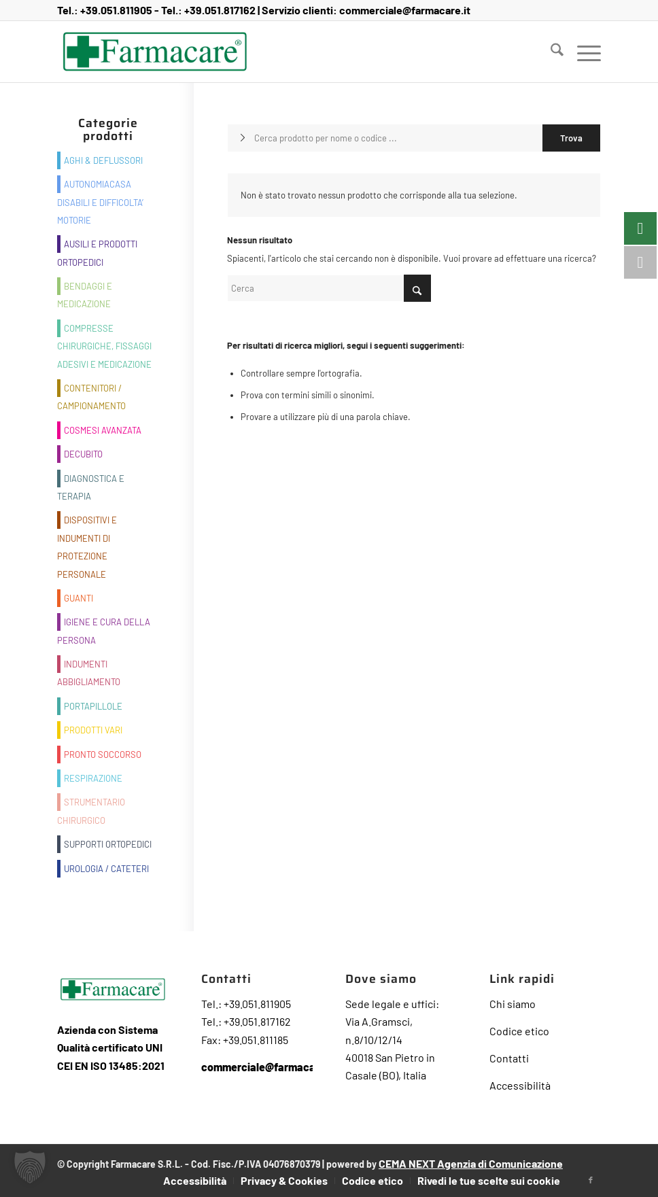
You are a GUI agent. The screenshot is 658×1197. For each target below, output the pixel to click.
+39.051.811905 (116, 9)
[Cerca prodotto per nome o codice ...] (414, 138)
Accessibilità (520, 1085)
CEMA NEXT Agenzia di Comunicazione (471, 1163)
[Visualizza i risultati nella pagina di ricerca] (571, 138)
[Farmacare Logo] (155, 51)
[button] (30, 1167)
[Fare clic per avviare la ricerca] (417, 288)
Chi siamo (512, 1003)
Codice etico (519, 1030)
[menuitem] (550, 51)
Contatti (509, 1058)
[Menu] (582, 51)
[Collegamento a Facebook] (591, 1180)
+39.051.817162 (220, 9)
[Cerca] (550, 51)
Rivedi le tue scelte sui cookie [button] (488, 1180)
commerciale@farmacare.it (404, 9)
